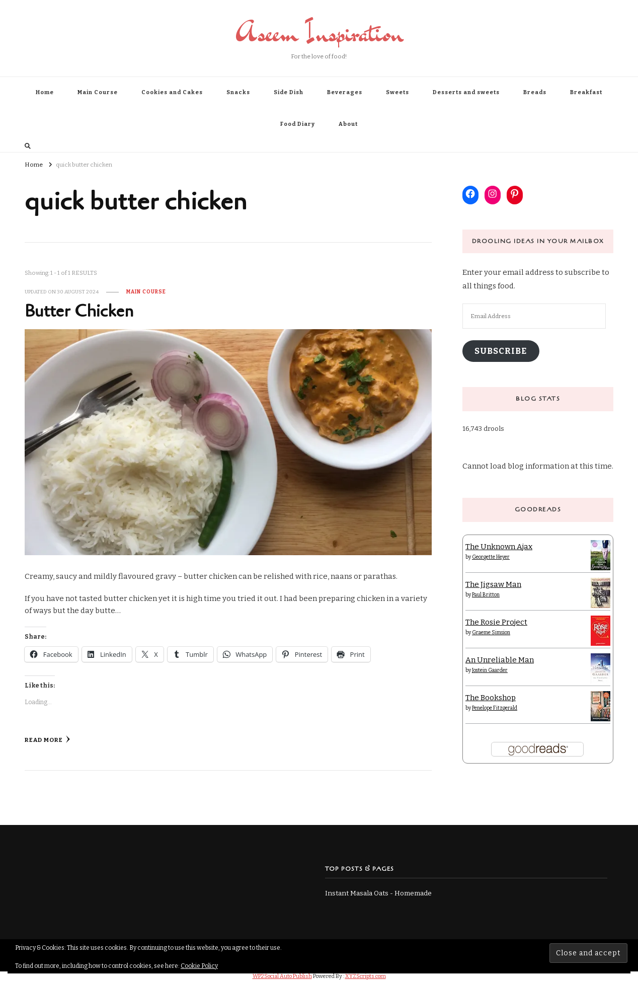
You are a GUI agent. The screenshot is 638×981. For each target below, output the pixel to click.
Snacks (238, 92)
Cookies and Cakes (172, 92)
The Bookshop (490, 697)
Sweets (397, 92)
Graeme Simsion (491, 633)
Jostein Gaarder (490, 670)
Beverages (344, 92)
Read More (47, 739)
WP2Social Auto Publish (282, 976)
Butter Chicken (79, 311)
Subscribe (500, 351)
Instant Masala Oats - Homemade (378, 893)
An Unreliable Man (499, 659)
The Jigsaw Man (493, 584)
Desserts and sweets (466, 92)
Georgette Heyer (491, 557)
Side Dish (288, 92)
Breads (534, 92)
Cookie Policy (199, 965)
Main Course (97, 92)
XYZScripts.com (365, 976)
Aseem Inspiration (319, 33)
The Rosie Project (496, 622)
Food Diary (297, 124)
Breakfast (586, 92)
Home (45, 92)
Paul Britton (486, 595)
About (348, 124)
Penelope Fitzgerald (494, 708)
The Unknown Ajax (498, 546)
